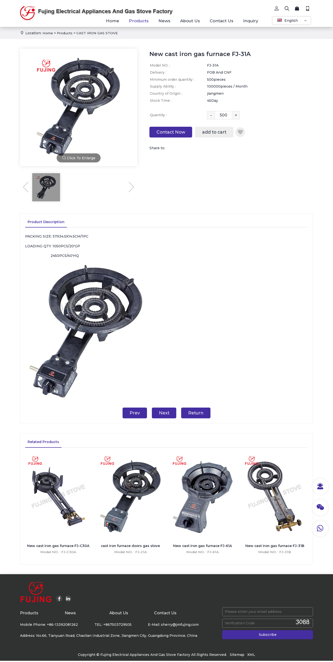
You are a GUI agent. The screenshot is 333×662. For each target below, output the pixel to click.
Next (163, 413)
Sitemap (237, 656)
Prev (133, 413)
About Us (190, 20)
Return (197, 413)
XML (251, 656)
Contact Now (172, 132)
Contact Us (221, 20)
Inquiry (250, 20)
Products (139, 20)
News (164, 20)
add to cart (217, 132)
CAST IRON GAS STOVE (98, 33)
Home (112, 20)
